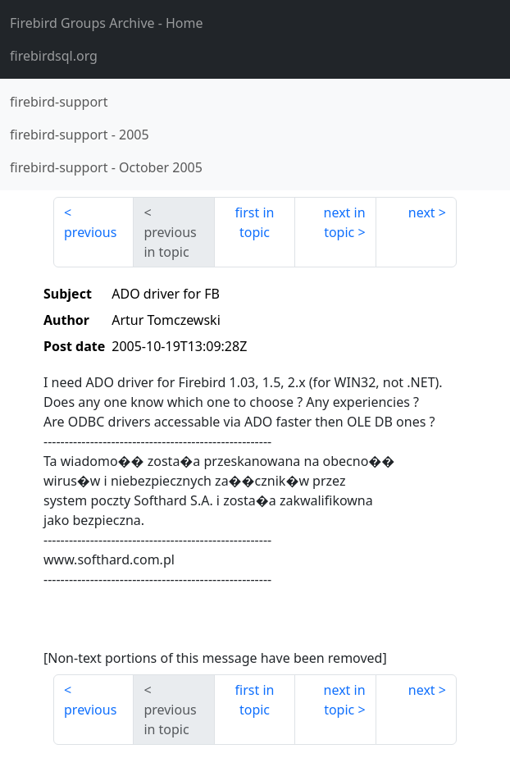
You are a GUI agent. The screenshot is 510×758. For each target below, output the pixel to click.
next (421, 212)
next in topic (345, 222)
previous (90, 232)
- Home (106, 23)
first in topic (255, 222)
